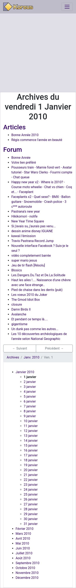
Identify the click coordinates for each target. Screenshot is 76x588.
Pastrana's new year (25, 211)
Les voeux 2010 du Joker (29, 295)
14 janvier (31, 441)
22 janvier (31, 480)
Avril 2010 (23, 538)
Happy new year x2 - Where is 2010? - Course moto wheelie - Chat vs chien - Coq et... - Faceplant (41, 187)
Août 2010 (23, 558)
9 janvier (30, 416)
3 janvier (30, 387)
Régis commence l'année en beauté (36, 140)
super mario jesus (24, 260)
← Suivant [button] (19, 348)
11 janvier (31, 426)
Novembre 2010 (27, 573)
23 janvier (31, 485)
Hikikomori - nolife (24, 216)
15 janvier (31, 445)
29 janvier (31, 514)
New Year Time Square (27, 221)
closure (16, 304)
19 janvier (31, 465)
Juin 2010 (23, 548)
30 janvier (31, 519)
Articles (14, 127)
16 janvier (31, 450)
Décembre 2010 (27, 578)
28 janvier (31, 509)
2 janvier (30, 382)
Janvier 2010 (25, 372)
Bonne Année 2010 (25, 135)
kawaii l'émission (23, 236)
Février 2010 (24, 529)
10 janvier (31, 421)
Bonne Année (20, 158)
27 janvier (31, 504)
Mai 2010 (22, 543)
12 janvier (31, 431)
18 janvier (31, 460)
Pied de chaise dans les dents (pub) (36, 290)
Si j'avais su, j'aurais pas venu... (33, 226)
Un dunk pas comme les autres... (34, 329)
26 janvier (31, 499)
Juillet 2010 (24, 553)
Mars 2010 (23, 534)
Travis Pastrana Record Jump (32, 241)
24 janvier (31, 489)
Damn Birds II (21, 309)
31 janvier (31, 524)
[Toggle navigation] (67, 7)
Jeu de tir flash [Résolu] (28, 265)
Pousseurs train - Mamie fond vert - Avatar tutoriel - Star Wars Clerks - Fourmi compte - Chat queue (41, 172)
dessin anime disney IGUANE (32, 231)
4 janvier (30, 392)
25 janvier (31, 494)
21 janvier (31, 475)
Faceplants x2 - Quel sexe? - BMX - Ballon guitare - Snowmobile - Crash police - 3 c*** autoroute (40, 202)
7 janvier (30, 406)
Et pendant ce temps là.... (29, 319)
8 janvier (30, 411)
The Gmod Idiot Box (25, 300)
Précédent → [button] (54, 348)
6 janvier (30, 401)
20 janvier (31, 470)
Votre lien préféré (23, 162)
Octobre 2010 (25, 568)
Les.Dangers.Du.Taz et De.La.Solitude (38, 275)
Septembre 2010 (27, 563)
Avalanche (18, 314)
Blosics (16, 270)
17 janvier (31, 455)
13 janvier (31, 436)
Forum (12, 149)
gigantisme (19, 324)
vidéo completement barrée (31, 255)
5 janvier (30, 396)
